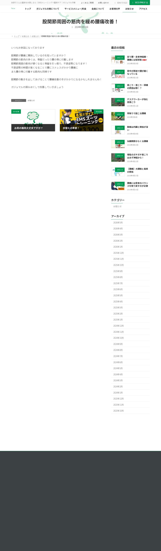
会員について (113, 486)
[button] (19, 529)
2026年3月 (118, 234)
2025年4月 (118, 301)
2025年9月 (118, 271)
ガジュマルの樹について (118, 476)
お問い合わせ (103, 2)
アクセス (111, 502)
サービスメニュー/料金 (117, 481)
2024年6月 (118, 362)
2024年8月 (118, 350)
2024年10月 (118, 337)
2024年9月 (118, 343)
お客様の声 (112, 492)
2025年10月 (118, 264)
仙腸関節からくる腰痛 (137, 141)
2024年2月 (118, 386)
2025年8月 (118, 277)
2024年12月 (118, 325)
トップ (111, 471)
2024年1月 (118, 392)
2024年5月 (118, 368)
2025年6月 (118, 289)
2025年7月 (118, 283)
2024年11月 (118, 331)
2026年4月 (118, 228)
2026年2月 (118, 240)
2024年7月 (118, 356)
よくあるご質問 (87, 2)
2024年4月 (118, 374)
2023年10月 (118, 410)
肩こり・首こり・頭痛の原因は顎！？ (137, 87)
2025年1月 (118, 319)
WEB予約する (139, 2)
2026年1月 (118, 246)
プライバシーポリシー (23, 453)
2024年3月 (118, 380)
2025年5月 (118, 295)
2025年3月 (118, 307)
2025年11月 (118, 258)
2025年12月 (118, 252)
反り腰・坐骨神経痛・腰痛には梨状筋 (137, 58)
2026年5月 (118, 222)
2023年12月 (118, 398)
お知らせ (31, 100)
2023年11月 (118, 404)
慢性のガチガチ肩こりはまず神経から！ (137, 156)
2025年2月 (118, 313)
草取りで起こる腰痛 (136, 113)
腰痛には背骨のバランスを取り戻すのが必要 (137, 184)
